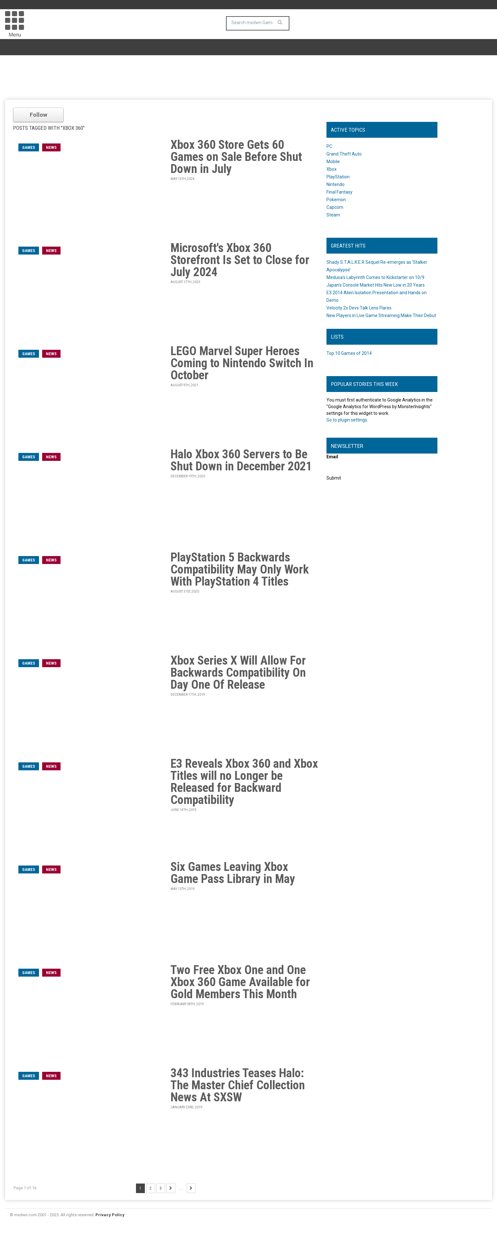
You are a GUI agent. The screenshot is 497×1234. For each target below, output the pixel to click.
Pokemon (336, 199)
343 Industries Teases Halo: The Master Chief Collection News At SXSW (238, 1085)
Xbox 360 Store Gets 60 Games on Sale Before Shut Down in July (236, 157)
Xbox (331, 169)
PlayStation (338, 176)
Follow (38, 114)
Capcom (334, 207)
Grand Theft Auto (344, 153)
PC (329, 146)
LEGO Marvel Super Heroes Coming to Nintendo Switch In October (242, 363)
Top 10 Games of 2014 (349, 353)
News (51, 147)
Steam (333, 214)
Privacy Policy (110, 1214)
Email (332, 456)
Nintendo (335, 184)
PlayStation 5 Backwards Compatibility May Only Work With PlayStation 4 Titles (240, 569)
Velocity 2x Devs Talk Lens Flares (358, 307)
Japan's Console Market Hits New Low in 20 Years (375, 285)
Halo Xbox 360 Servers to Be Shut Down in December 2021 (241, 460)
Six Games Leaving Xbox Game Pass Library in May (233, 873)
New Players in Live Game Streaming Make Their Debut (381, 315)
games (28, 147)
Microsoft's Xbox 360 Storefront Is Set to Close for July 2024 (240, 260)
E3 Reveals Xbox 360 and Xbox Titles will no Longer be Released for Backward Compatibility (244, 782)
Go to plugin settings (346, 419)
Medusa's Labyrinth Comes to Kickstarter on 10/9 (375, 277)
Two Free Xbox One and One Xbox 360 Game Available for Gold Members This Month (240, 982)
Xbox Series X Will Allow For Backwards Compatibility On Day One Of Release (238, 672)
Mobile (333, 161)
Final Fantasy (339, 192)
